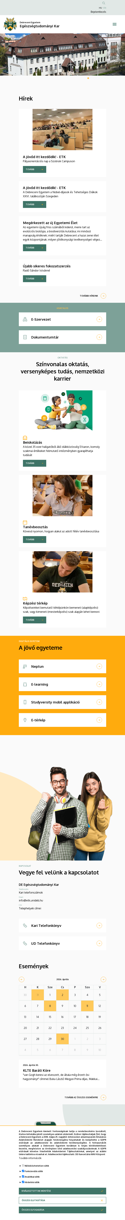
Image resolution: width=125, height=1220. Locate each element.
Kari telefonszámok (31, 892)
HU (100, 8)
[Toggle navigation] (114, 24)
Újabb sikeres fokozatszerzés (47, 266)
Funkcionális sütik (34, 1175)
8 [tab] (110, 78)
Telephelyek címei (30, 908)
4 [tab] (97, 78)
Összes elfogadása (33, 1213)
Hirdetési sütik (32, 1186)
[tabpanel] (62, 54)
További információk (30, 1162)
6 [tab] (103, 78)
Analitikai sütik (32, 1180)
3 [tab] (94, 78)
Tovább (30, 169)
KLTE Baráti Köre (37, 1070)
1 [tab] (88, 78)
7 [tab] (107, 78)
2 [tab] (91, 78)
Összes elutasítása (33, 1204)
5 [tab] (100, 78)
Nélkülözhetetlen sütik (37, 1169)
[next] (103, 979)
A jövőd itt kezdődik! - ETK (44, 156)
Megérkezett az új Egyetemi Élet (50, 222)
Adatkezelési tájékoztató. (61, 1158)
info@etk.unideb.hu (31, 900)
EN (104, 8)
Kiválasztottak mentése (36, 1195)
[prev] (21, 979)
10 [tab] (116, 78)
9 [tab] (113, 78)
